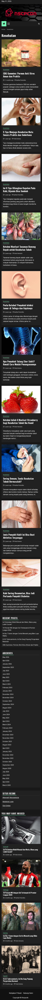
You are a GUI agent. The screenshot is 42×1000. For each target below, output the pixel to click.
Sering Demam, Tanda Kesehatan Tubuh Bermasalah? (18, 480)
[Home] (4, 23)
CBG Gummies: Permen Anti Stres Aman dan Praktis (19, 75)
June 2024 (6, 714)
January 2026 (7, 664)
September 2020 (8, 765)
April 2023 (6, 748)
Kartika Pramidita (21, 80)
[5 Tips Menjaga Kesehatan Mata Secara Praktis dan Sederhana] (21, 111)
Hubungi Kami (28, 993)
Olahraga (5, 890)
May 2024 (6, 718)
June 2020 (6, 775)
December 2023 (8, 735)
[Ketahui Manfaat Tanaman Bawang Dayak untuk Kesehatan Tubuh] (21, 226)
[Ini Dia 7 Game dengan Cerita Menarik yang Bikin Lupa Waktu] (21, 916)
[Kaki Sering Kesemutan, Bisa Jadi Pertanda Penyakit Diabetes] (21, 573)
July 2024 (6, 711)
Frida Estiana (17, 139)
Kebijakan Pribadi (15, 993)
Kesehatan (6, 69)
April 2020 (6, 782)
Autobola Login (8, 802)
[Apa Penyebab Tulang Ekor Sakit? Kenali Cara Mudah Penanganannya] (21, 341)
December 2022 (8, 755)
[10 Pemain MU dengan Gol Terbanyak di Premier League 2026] (21, 873)
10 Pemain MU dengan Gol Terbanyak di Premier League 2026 (19, 893)
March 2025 (7, 684)
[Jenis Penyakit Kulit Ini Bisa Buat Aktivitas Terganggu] (21, 514)
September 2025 (8, 667)
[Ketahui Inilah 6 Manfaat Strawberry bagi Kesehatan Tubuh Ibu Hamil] (21, 399)
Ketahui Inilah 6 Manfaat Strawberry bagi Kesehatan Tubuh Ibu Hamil (20, 421)
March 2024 (7, 725)
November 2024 (8, 698)
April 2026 (6, 661)
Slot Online (6, 806)
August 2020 (7, 768)
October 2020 (7, 762)
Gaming (5, 933)
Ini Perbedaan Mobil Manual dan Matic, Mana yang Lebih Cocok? (20, 850)
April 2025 (6, 681)
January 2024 (7, 731)
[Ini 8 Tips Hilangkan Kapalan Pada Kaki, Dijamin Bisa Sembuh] (21, 167)
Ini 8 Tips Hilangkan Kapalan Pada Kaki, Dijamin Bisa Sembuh (19, 189)
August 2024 (7, 708)
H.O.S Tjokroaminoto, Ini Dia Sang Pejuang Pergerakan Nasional (18, 980)
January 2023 (7, 751)
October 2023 (7, 741)
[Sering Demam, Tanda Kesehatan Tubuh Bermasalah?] (21, 458)
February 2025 (7, 688)
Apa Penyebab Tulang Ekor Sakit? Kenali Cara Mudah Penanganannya (19, 363)
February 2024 (7, 728)
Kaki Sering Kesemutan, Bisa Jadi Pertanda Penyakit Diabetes (19, 594)
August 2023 (7, 745)
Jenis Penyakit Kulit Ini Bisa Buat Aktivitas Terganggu (19, 536)
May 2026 (6, 657)
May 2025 (6, 677)
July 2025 (6, 671)
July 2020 (6, 772)
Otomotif (5, 847)
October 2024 (7, 701)
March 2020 (7, 785)
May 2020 (6, 778)
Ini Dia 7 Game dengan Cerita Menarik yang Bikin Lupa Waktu (20, 937)
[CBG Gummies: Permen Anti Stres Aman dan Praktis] (21, 53)
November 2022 (8, 758)
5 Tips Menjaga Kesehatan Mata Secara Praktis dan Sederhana (18, 133)
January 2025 (7, 691)
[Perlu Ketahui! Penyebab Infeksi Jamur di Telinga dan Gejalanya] (21, 285)
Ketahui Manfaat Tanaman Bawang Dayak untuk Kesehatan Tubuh (19, 248)
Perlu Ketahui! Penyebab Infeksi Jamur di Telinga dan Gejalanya (18, 307)
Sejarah (5, 976)
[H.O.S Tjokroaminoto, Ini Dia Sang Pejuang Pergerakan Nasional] (21, 959)
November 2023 (8, 738)
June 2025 (6, 674)
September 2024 (8, 704)
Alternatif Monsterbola (11, 798)
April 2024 (6, 721)
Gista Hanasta (18, 253)
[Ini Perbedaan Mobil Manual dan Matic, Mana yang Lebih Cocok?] (21, 830)
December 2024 (8, 694)
